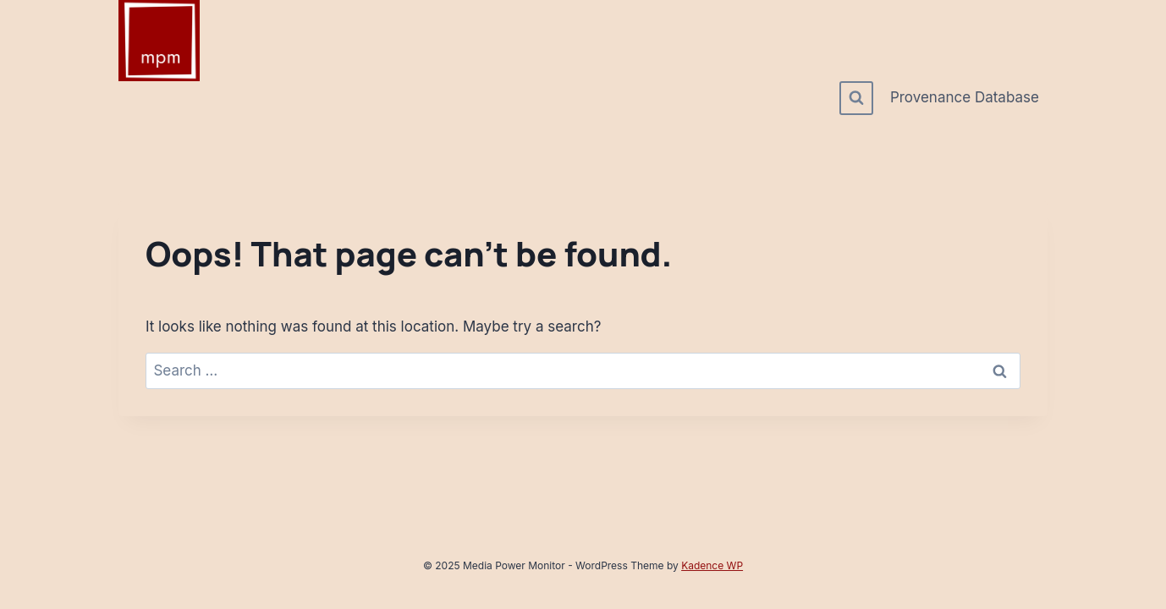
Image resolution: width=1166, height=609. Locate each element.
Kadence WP (712, 565)
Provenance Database (964, 97)
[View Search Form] (856, 98)
